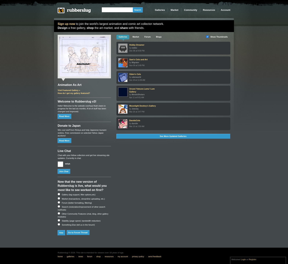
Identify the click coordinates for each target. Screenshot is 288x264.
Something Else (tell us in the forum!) (78, 225)
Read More (64, 116)
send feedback (154, 256)
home (60, 256)
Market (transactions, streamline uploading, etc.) (83, 199)
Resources (209, 10)
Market (174, 10)
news (80, 256)
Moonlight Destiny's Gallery (142, 106)
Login (243, 259)
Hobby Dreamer (136, 45)
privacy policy (138, 256)
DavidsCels (134, 120)
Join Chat (63, 171)
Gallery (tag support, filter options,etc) (78, 195)
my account (123, 256)
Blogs (159, 37)
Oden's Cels (135, 74)
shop (98, 256)
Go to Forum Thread (78, 232)
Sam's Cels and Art (138, 59)
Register (252, 259)
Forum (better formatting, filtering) (77, 203)
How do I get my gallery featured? (74, 93)
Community (190, 10)
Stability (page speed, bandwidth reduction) (81, 221)
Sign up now (66, 23)
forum (89, 256)
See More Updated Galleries (173, 136)
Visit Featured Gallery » (69, 90)
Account (225, 10)
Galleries (160, 10)
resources (109, 256)
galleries (70, 256)
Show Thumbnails (219, 37)
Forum (147, 37)
